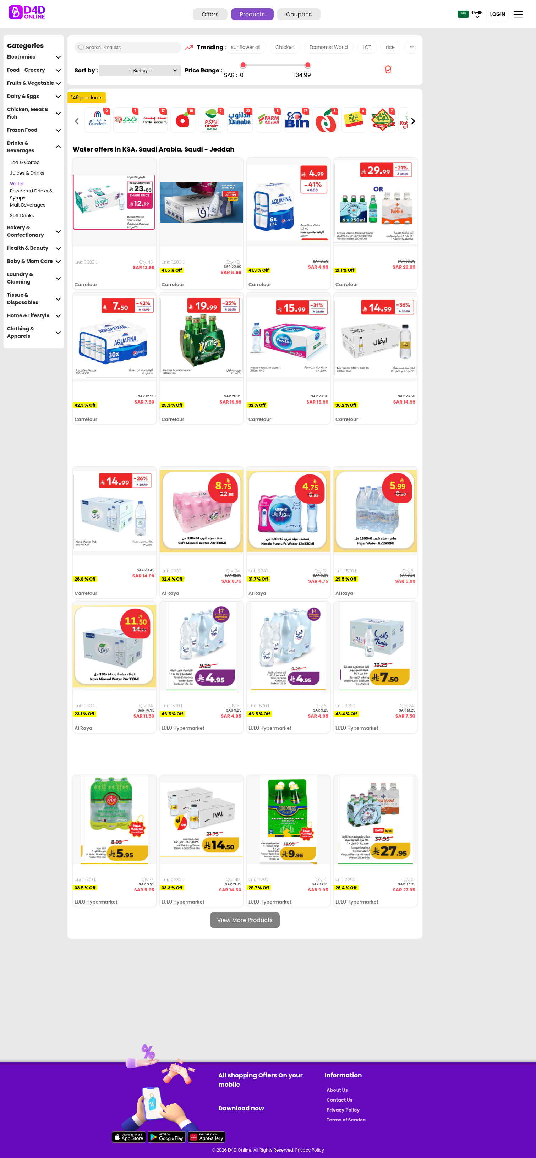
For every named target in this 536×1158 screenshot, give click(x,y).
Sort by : (87, 70)
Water (17, 183)
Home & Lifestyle (34, 315)
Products (252, 14)
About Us (337, 1090)
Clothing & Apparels (34, 332)
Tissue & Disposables (34, 298)
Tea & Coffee (24, 162)
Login (497, 14)
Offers (210, 14)
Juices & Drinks (27, 173)
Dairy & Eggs (34, 96)
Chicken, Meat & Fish (34, 113)
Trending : (209, 47)
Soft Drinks (22, 215)
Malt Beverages (27, 205)
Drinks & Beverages (34, 146)
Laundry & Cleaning (34, 278)
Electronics (34, 57)
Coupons (299, 14)
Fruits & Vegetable (34, 83)
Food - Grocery (34, 70)
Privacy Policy (343, 1110)
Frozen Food (34, 130)
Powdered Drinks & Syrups (31, 194)
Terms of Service (346, 1119)
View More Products (245, 920)
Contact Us (339, 1100)
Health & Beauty (34, 248)
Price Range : (203, 70)
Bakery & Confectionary (34, 231)
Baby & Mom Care (34, 261)
